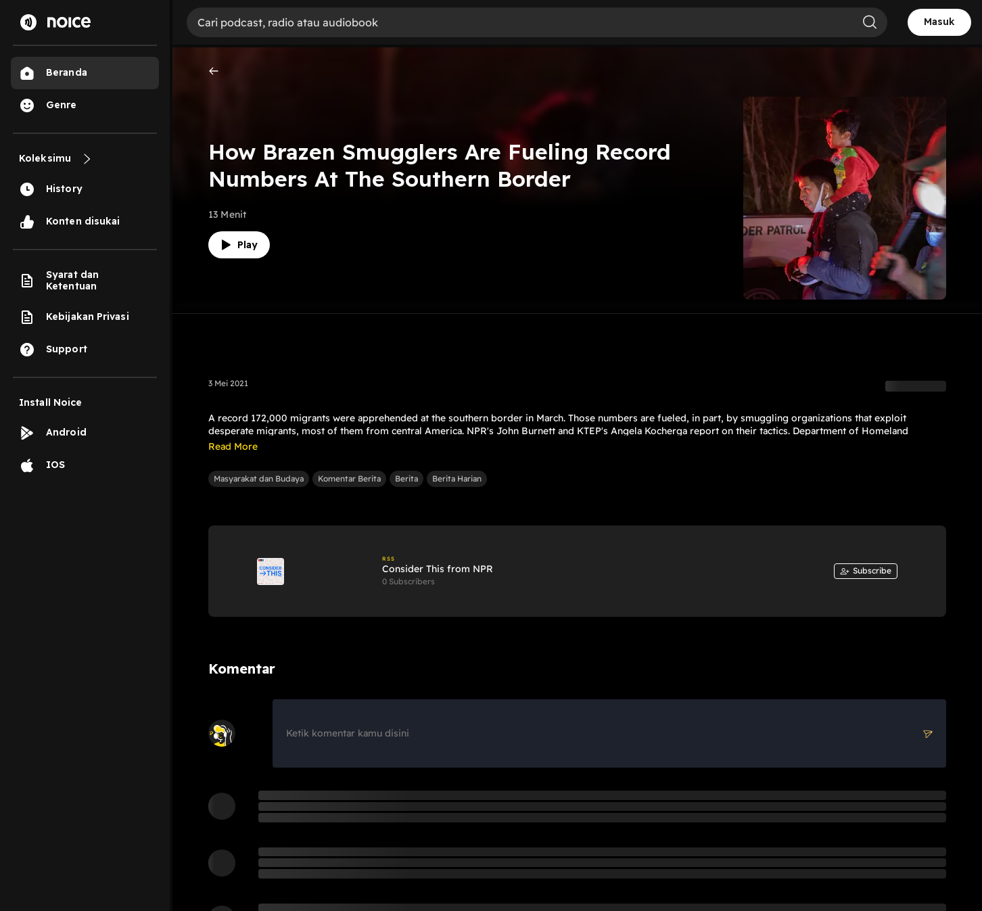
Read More (233, 446)
